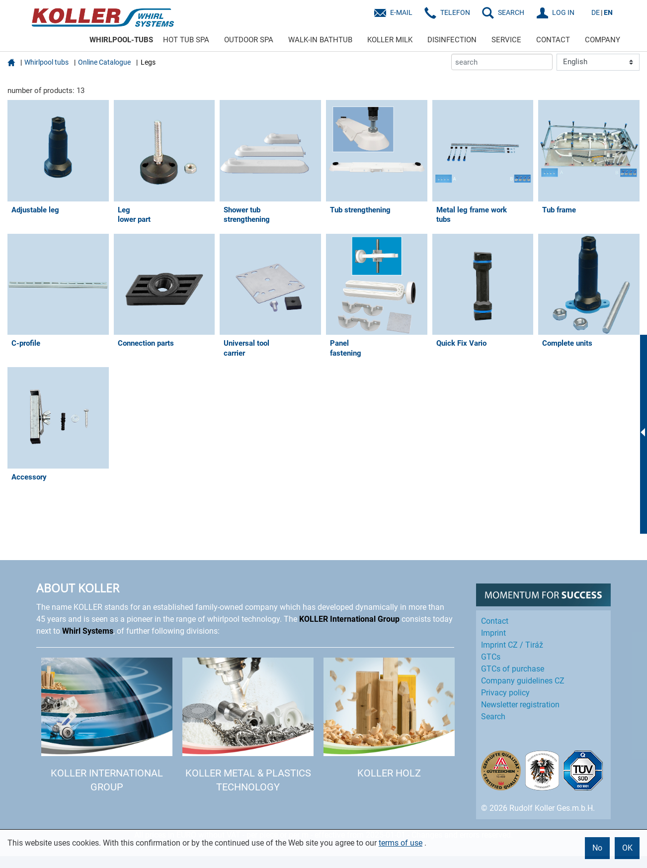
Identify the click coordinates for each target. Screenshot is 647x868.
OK (627, 848)
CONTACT (553, 39)
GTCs (490, 657)
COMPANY (602, 39)
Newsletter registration (520, 704)
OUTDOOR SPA (248, 39)
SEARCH (511, 12)
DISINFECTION (452, 39)
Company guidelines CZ (523, 680)
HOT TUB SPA (186, 39)
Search (493, 716)
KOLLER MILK (389, 39)
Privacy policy (505, 692)
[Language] (598, 62)
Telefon (455, 12)
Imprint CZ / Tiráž (512, 645)
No (597, 848)
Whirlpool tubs (46, 62)
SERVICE (506, 39)
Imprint (493, 633)
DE (595, 12)
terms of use (400, 843)
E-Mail (401, 12)
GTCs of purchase (512, 669)
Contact (494, 621)
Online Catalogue (104, 62)
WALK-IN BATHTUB (320, 39)
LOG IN (563, 12)
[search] (502, 62)
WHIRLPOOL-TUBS (121, 39)
